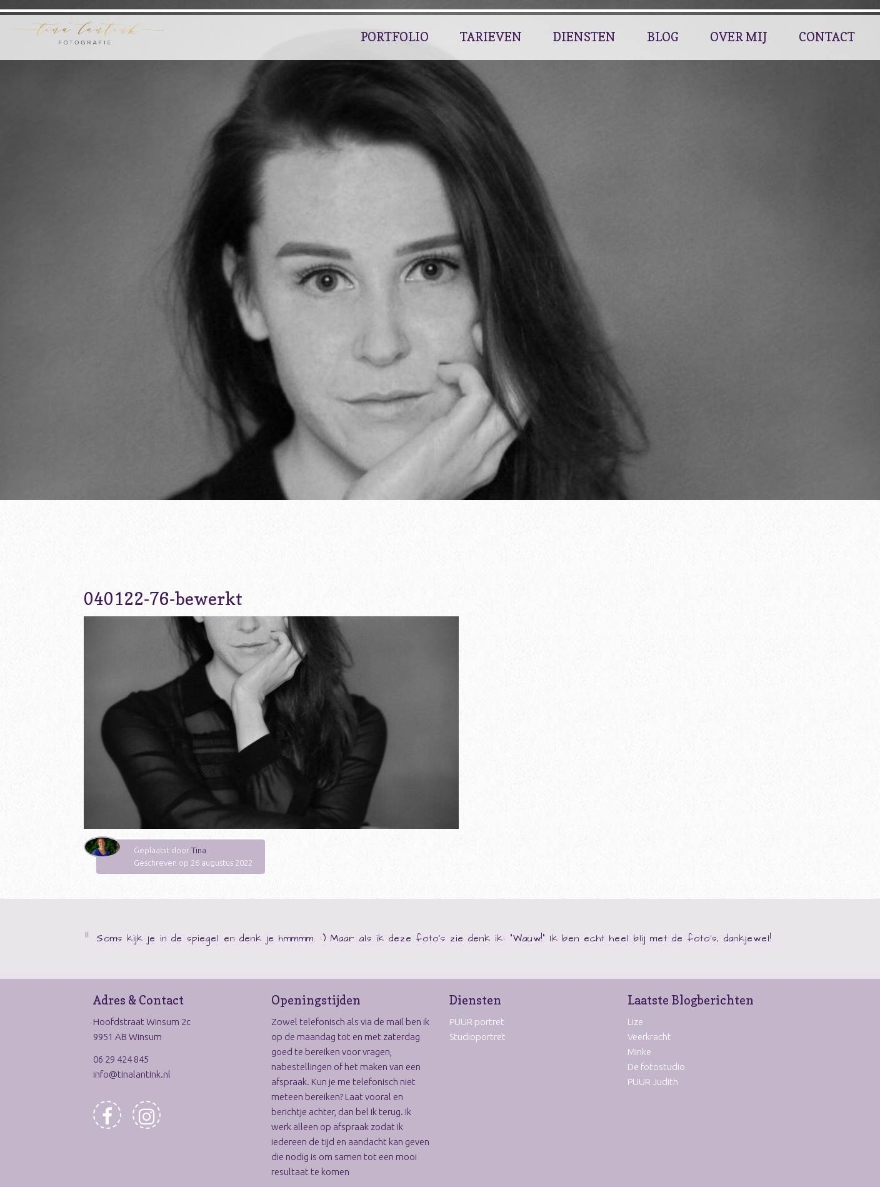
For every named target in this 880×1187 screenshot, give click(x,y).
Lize (635, 1021)
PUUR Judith (653, 1081)
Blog (663, 37)
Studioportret (477, 1036)
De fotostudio (656, 1066)
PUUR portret (476, 1021)
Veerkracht (649, 1036)
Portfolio (395, 37)
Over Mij (739, 37)
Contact (827, 37)
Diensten (584, 37)
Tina (198, 850)
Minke (639, 1051)
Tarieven (491, 37)
